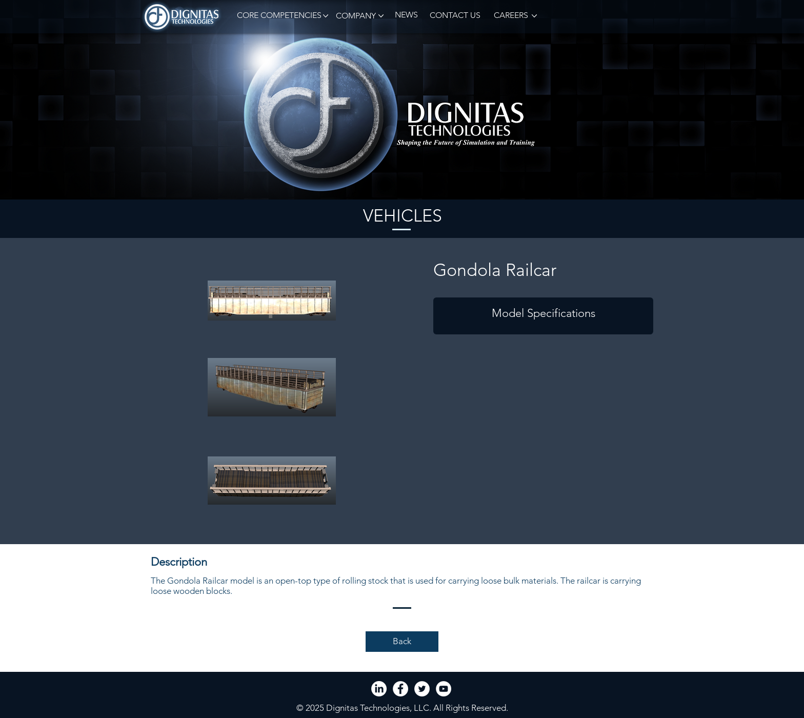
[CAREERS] (510, 15)
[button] (277, 15)
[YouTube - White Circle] (443, 688)
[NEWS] (406, 15)
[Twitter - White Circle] (422, 688)
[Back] (402, 641)
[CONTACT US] (455, 15)
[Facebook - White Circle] (400, 688)
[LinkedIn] (379, 688)
